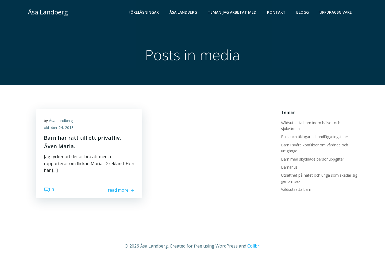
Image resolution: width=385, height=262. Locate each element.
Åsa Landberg (183, 12)
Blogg (302, 12)
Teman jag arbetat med (232, 12)
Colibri (253, 246)
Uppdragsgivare (335, 12)
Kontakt (276, 12)
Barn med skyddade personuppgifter (312, 159)
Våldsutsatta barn (296, 189)
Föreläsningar (144, 12)
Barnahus (289, 167)
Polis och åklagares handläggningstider (314, 136)
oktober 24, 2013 (59, 127)
